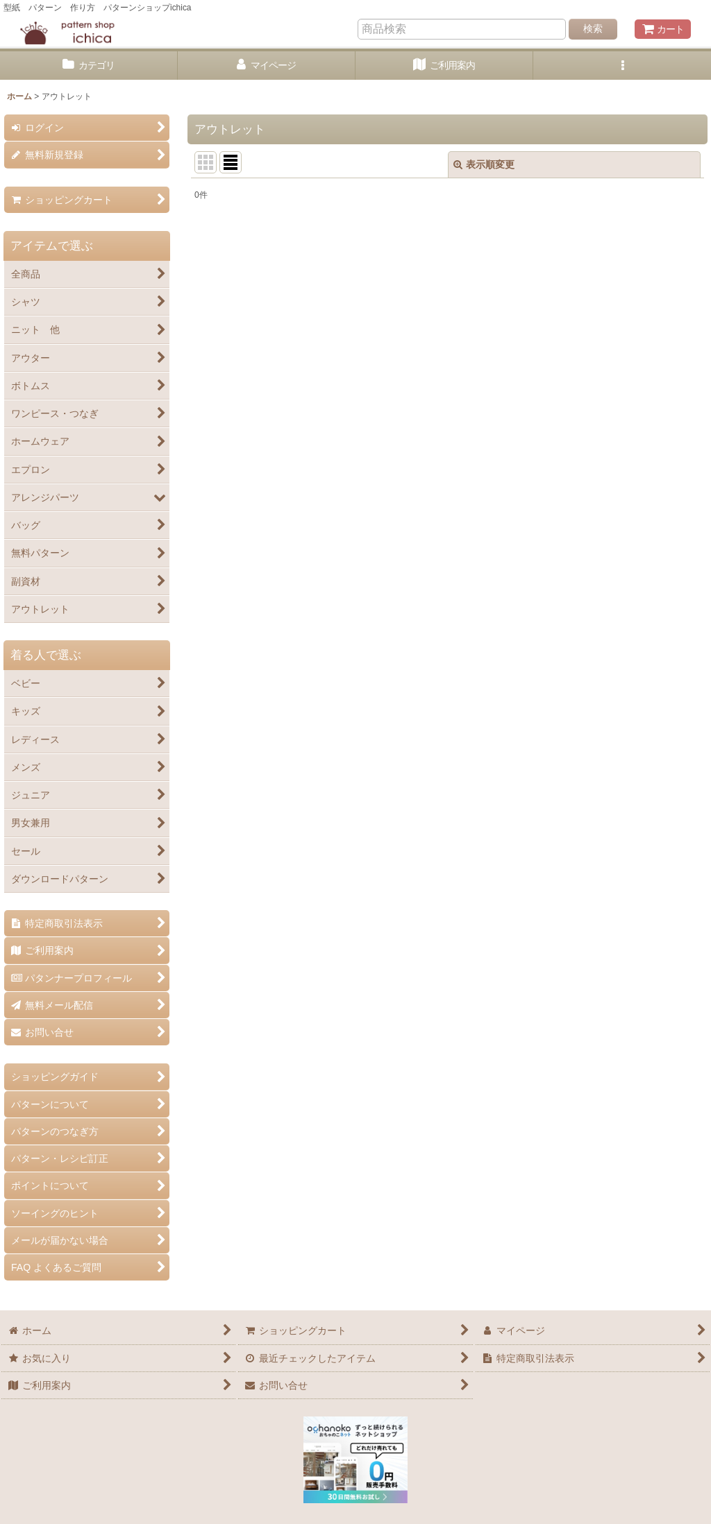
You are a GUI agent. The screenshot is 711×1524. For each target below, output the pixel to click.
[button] (622, 65)
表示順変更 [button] (484, 164)
